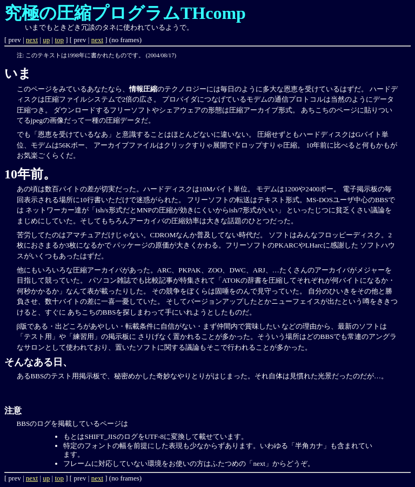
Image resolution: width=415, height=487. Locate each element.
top (59, 40)
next (32, 40)
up (46, 40)
